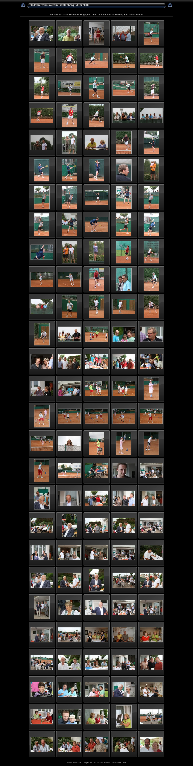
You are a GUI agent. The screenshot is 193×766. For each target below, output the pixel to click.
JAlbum (107, 763)
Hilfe (124, 763)
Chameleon (116, 763)
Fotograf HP (87, 763)
